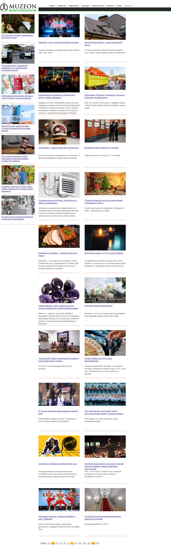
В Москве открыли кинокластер (99, 306)
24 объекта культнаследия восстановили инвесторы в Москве (103, 517)
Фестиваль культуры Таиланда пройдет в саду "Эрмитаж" (56, 517)
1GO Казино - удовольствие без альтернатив (58, 148)
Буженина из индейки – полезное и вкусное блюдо (57, 254)
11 (84, 543)
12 (89, 543)
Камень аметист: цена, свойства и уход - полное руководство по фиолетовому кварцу (58, 307)
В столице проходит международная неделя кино (58, 412)
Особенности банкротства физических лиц (57, 464)
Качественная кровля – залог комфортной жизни (103, 43)
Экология (110, 6)
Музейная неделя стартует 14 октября (102, 148)
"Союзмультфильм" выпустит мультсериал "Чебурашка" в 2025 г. (104, 201)
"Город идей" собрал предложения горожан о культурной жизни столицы (58, 359)
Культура (85, 6)
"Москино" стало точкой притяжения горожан (58, 42)
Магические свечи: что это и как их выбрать (104, 253)
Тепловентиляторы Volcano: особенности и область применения (57, 201)
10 (80, 543)
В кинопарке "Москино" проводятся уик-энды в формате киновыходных (105, 96)
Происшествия (98, 6)
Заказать (128, 6)
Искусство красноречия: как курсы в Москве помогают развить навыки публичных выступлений (104, 466)
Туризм (52, 6)
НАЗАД (43, 543)
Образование (74, 6)
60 (97, 543)
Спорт (119, 6)
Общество (62, 6)
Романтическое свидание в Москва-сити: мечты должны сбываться (56, 96)
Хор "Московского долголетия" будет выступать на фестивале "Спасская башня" (104, 412)
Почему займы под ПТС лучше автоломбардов (98, 359)
